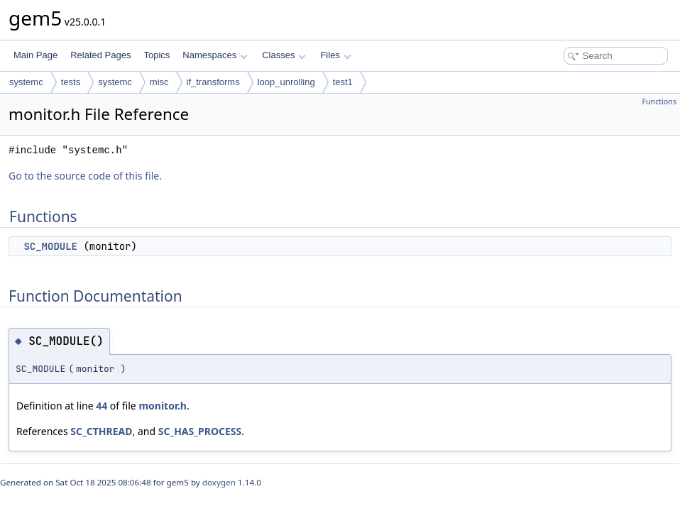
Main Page (35, 55)
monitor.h (162, 405)
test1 (343, 82)
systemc (26, 82)
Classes (284, 55)
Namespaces (214, 55)
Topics (156, 55)
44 (101, 405)
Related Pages (100, 55)
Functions (659, 101)
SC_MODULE (50, 246)
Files (335, 55)
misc (159, 82)
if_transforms (213, 82)
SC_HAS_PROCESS (200, 431)
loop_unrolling (286, 82)
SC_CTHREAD (101, 431)
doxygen (219, 482)
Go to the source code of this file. (85, 175)
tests (70, 82)
